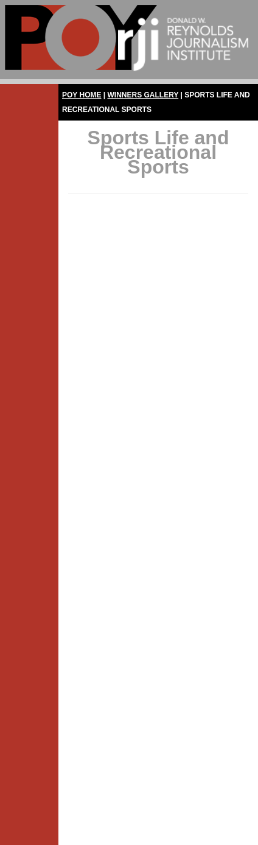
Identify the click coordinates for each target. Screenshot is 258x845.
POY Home (81, 95)
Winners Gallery (143, 95)
